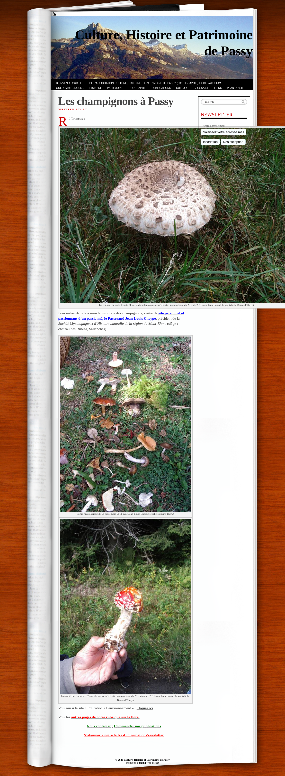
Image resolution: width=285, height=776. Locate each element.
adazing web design (148, 762)
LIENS (218, 87)
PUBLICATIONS (161, 87)
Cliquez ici (145, 708)
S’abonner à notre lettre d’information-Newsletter (124, 735)
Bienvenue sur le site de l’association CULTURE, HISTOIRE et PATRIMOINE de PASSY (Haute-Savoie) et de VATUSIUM (138, 83)
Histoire (95, 87)
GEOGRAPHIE (137, 87)
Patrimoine (115, 87)
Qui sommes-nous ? (70, 87)
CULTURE (182, 87)
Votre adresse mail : (214, 126)
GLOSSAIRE (201, 87)
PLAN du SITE (236, 87)
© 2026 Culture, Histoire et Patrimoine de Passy (142, 759)
